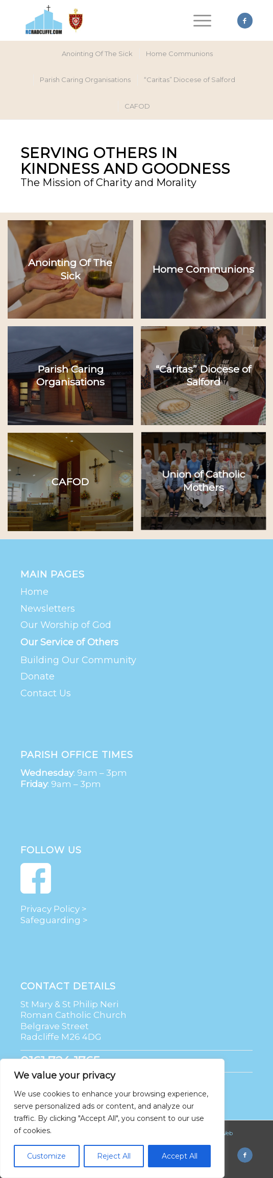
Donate (37, 676)
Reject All (114, 1156)
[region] (112, 1118)
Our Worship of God (65, 625)
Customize (46, 1156)
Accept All (179, 1156)
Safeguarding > (54, 920)
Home (34, 591)
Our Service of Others (69, 642)
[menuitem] (197, 20)
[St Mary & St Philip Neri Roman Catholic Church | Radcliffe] (113, 20)
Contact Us (45, 693)
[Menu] (197, 20)
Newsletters (47, 608)
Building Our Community (78, 660)
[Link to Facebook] (245, 21)
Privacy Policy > (53, 909)
